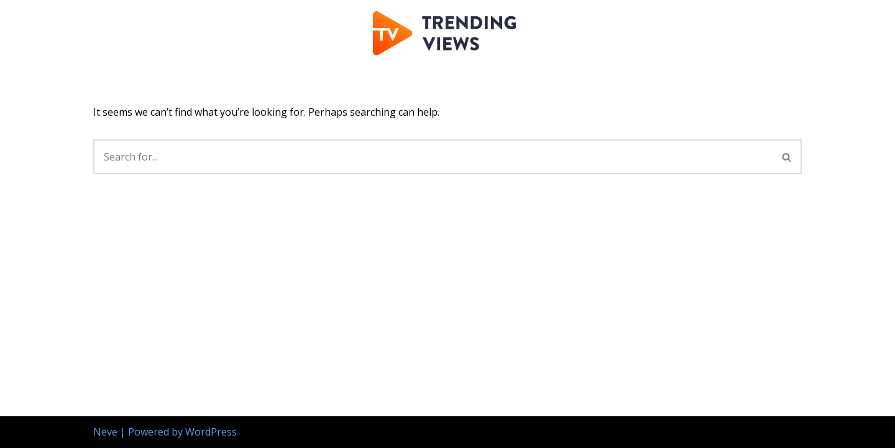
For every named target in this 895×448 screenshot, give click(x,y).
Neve (105, 432)
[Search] (433, 156)
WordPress (211, 432)
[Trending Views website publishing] (447, 33)
